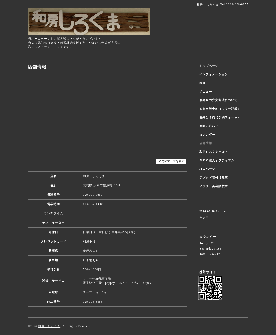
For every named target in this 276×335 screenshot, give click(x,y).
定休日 (204, 218)
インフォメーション (213, 74)
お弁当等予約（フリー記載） (220, 109)
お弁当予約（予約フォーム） (220, 117)
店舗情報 (205, 143)
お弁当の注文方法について (218, 100)
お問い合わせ (208, 126)
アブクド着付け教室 (213, 177)
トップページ (208, 66)
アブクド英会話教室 (213, 186)
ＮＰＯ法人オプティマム (216, 160)
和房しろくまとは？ (213, 152)
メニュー (205, 91)
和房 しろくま (49, 326)
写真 (202, 83)
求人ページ (207, 169)
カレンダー (207, 134)
